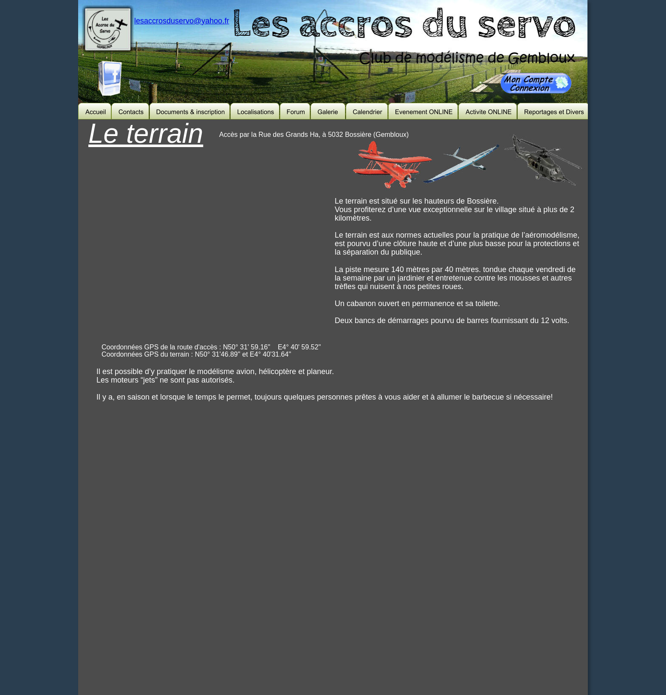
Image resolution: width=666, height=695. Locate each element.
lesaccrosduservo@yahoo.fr (181, 21)
